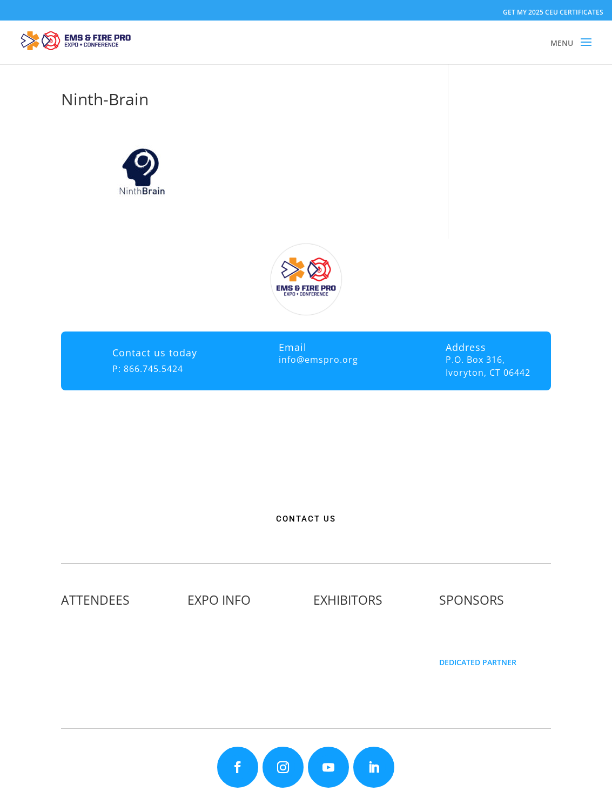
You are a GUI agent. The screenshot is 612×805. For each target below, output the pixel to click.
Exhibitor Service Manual (366, 651)
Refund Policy (219, 663)
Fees (203, 629)
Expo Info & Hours (227, 617)
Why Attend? (91, 617)
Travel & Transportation (238, 651)
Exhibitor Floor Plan (356, 640)
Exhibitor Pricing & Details (368, 629)
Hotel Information (227, 640)
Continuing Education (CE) (116, 629)
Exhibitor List (344, 617)
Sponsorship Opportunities (496, 617)
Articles (82, 685)
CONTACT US (306, 519)
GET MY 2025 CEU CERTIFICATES (553, 12)
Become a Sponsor (480, 629)
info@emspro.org (318, 360)
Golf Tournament (99, 697)
